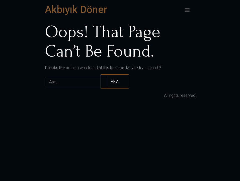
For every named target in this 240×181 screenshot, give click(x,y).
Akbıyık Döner (76, 10)
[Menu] (187, 10)
